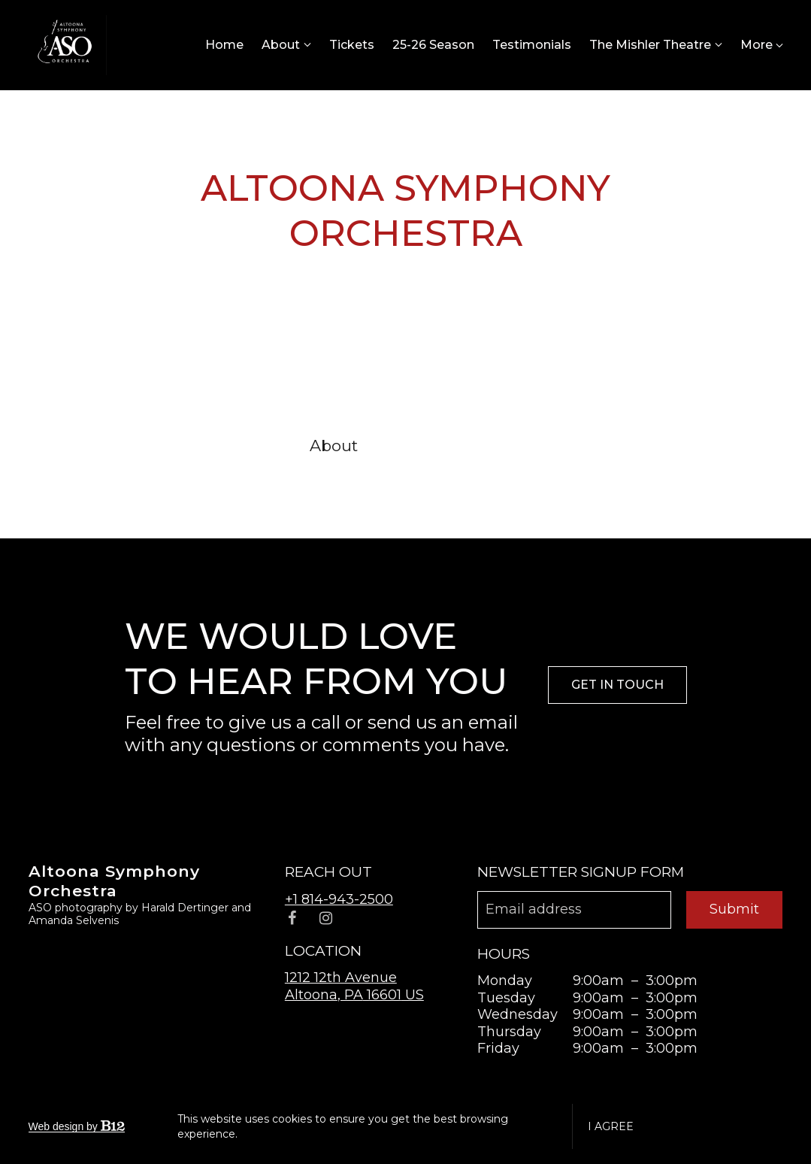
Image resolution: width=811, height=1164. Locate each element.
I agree (611, 1126)
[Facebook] (292, 918)
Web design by (77, 1126)
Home (224, 45)
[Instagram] (326, 918)
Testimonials (531, 45)
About (281, 45)
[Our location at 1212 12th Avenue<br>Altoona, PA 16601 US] (354, 986)
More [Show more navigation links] (761, 45)
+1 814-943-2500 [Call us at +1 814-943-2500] (339, 899)
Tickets (351, 45)
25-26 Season (433, 45)
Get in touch (617, 684)
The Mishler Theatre (650, 45)
